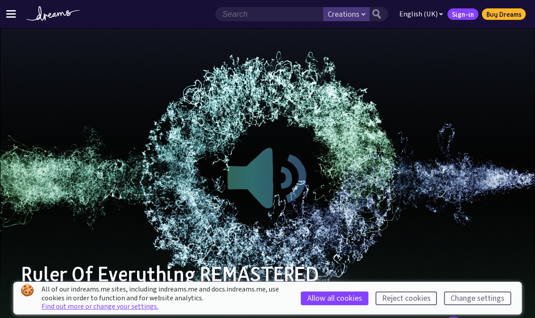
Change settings (477, 298)
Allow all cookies (334, 298)
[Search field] (269, 14)
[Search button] (379, 14)
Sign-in (463, 14)
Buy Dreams (503, 14)
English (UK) (421, 14)
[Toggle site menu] (11, 14)
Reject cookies (406, 298)
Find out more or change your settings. (100, 306)
